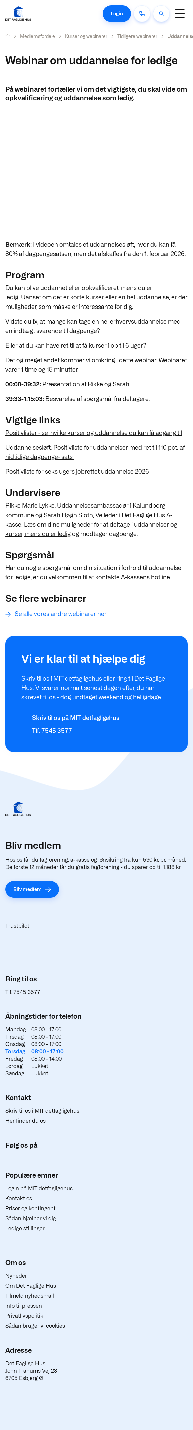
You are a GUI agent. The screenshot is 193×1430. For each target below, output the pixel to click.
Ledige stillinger (25, 1228)
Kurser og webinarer (86, 36)
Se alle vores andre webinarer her (61, 613)
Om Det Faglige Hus (30, 1286)
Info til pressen (23, 1306)
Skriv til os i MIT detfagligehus (42, 1111)
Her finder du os (25, 1121)
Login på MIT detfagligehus (39, 1188)
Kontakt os (18, 1198)
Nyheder (16, 1276)
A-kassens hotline (145, 577)
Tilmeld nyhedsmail (29, 1296)
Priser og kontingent (30, 1208)
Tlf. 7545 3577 (22, 992)
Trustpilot (17, 926)
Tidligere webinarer (137, 36)
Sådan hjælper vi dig (30, 1218)
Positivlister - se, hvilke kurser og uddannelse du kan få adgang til (93, 432)
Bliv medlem (27, 889)
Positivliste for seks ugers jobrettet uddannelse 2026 (77, 471)
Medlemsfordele (37, 36)
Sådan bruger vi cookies (35, 1326)
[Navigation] (180, 13)
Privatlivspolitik (24, 1316)
